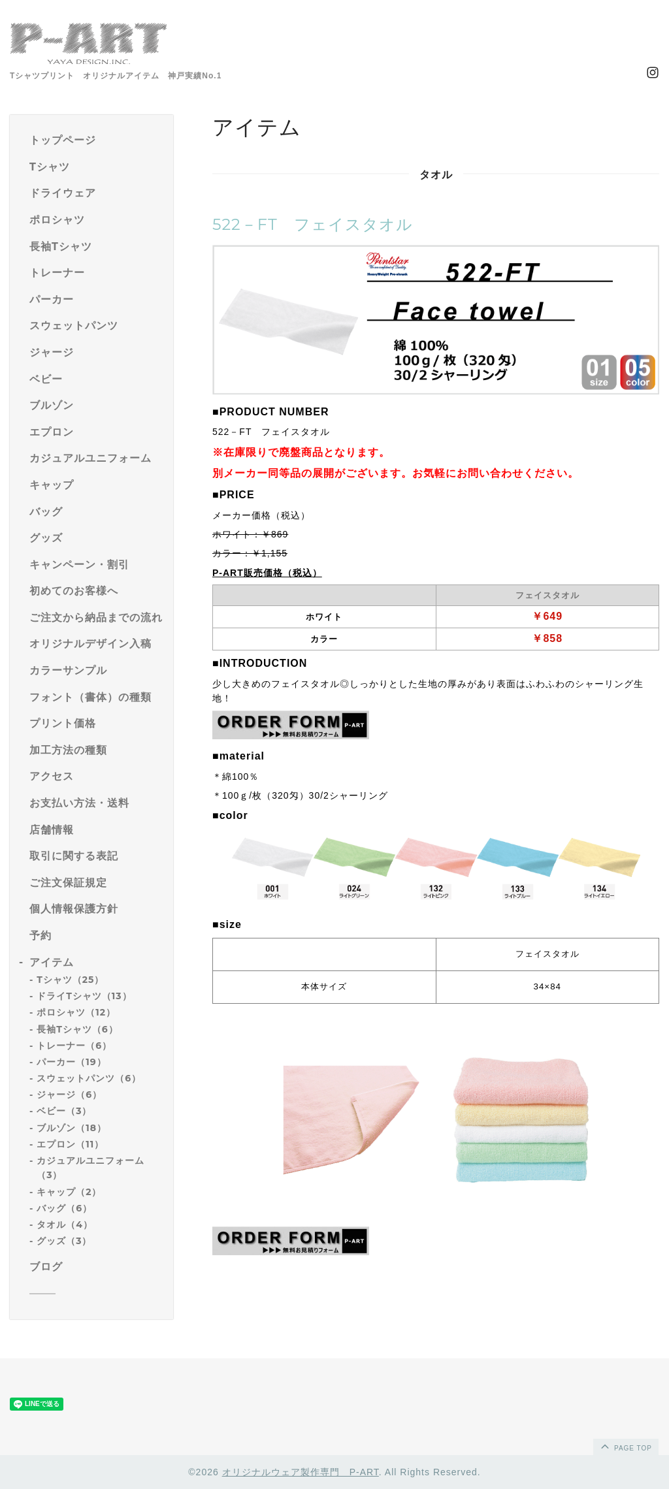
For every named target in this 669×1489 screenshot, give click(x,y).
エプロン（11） (70, 1144)
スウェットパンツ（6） (89, 1078)
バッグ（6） (64, 1208)
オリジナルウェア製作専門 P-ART (300, 1472)
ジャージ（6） (69, 1094)
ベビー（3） (64, 1111)
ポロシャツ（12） (76, 1012)
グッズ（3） (64, 1241)
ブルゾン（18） (71, 1128)
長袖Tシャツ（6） (77, 1029)
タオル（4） (65, 1224)
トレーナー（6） (74, 1045)
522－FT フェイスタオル (312, 224)
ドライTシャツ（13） (84, 996)
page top (625, 1445)
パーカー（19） (71, 1062)
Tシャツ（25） (70, 979)
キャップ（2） (69, 1192)
